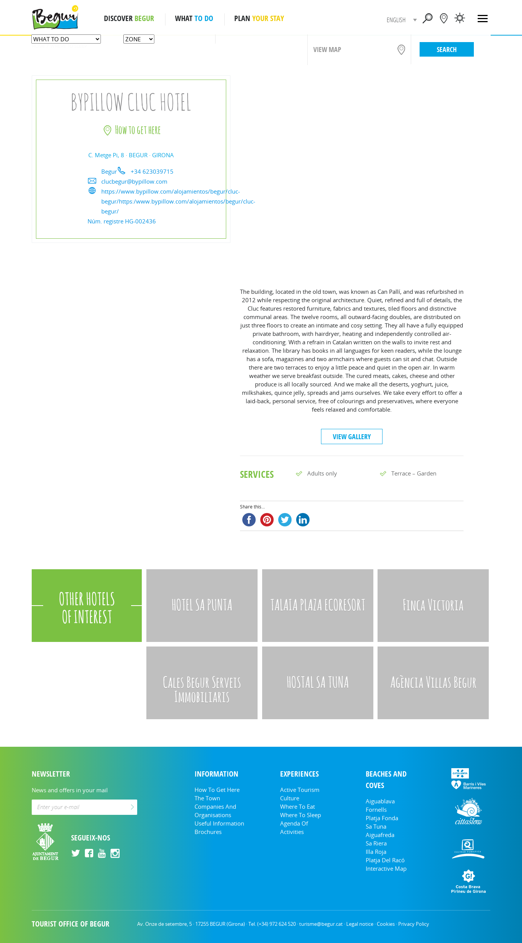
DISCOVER (129, 18)
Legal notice (359, 923)
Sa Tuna (376, 826)
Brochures (208, 832)
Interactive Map (386, 868)
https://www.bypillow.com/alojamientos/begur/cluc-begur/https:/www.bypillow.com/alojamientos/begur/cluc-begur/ (178, 201)
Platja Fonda (382, 818)
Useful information (219, 823)
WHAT (194, 18)
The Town (207, 798)
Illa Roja (376, 851)
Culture (289, 798)
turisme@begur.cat (321, 923)
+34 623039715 (152, 171)
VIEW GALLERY (352, 436)
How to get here (217, 789)
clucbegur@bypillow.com (134, 181)
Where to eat (297, 806)
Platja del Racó (385, 860)
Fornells (376, 809)
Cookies (386, 923)
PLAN (259, 18)
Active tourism (299, 789)
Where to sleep (300, 815)
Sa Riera (376, 843)
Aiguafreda (380, 835)
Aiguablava (380, 801)
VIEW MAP (327, 49)
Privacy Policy (413, 923)
